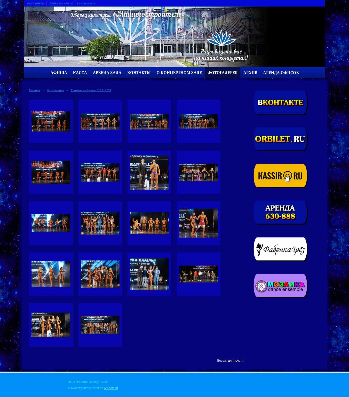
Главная (34, 90)
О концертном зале (179, 72)
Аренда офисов (281, 72)
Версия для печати (230, 360)
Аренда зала (107, 72)
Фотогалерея (223, 72)
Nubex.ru (111, 388)
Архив (250, 72)
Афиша (58, 72)
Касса (80, 72)
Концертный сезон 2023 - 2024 (91, 90)
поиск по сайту (61, 3)
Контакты (139, 72)
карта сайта (86, 3)
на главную (36, 3)
